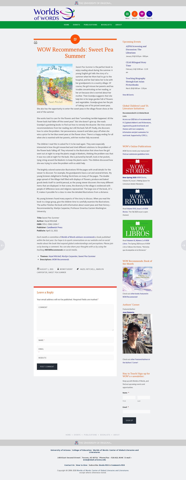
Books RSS (104, 465)
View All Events (128, 95)
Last (138, 401)
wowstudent (66, 269)
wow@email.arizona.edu (94, 459)
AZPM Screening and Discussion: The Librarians (136, 49)
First (124, 401)
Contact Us (69, 465)
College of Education (82, 450)
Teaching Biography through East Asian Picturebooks (135, 81)
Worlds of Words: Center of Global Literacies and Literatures (114, 451)
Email (41, 350)
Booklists (106, 25)
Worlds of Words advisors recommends (78, 236)
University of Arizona (61, 450)
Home (67, 25)
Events (76, 25)
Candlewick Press (54, 227)
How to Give (81, 465)
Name (42, 340)
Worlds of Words (54, 14)
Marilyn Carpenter (69, 256)
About (118, 25)
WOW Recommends (60, 259)
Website (42, 357)
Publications (90, 25)
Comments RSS (118, 465)
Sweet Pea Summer (86, 256)
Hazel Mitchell (55, 256)
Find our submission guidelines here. (136, 154)
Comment (43, 307)
